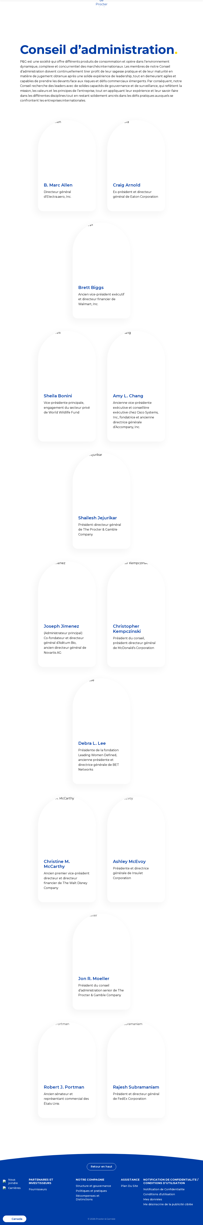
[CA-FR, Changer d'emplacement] (3, 6)
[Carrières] (14, 1188)
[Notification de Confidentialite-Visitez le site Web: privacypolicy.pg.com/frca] (166, 1189)
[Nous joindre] (14, 1181)
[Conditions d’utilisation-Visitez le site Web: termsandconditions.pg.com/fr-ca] (161, 1194)
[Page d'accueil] (101, 12)
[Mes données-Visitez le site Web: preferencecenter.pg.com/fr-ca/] (154, 1199)
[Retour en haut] (101, 1166)
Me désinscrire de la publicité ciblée (168, 1204)
